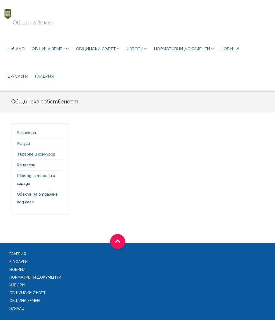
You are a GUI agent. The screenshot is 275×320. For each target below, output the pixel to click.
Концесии (26, 165)
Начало (16, 48)
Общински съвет (98, 48)
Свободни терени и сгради (36, 180)
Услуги (23, 143)
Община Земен (50, 48)
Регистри (26, 133)
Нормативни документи (184, 48)
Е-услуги (18, 76)
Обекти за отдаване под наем (37, 198)
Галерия (44, 76)
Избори (136, 48)
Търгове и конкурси (36, 154)
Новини (230, 48)
